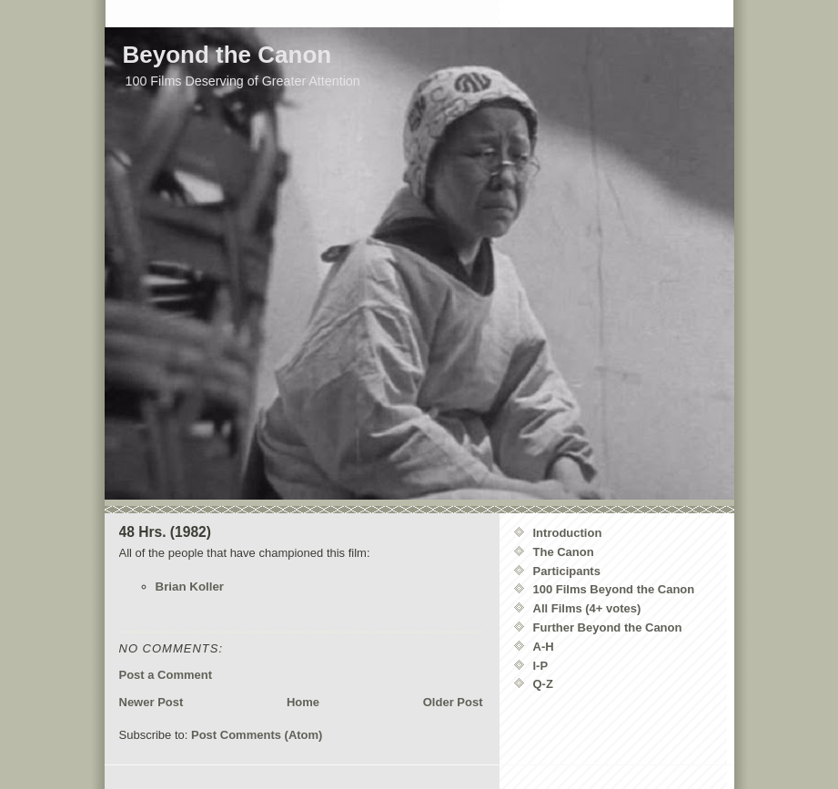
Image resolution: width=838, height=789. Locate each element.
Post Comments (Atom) (256, 735)
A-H (543, 646)
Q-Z (543, 684)
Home (303, 702)
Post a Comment (166, 675)
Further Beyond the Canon (607, 627)
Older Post (453, 702)
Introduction (567, 533)
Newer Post (151, 702)
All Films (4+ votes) (587, 608)
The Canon (563, 552)
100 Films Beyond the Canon (614, 589)
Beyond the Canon (227, 54)
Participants (567, 571)
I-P (541, 666)
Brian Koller (190, 586)
